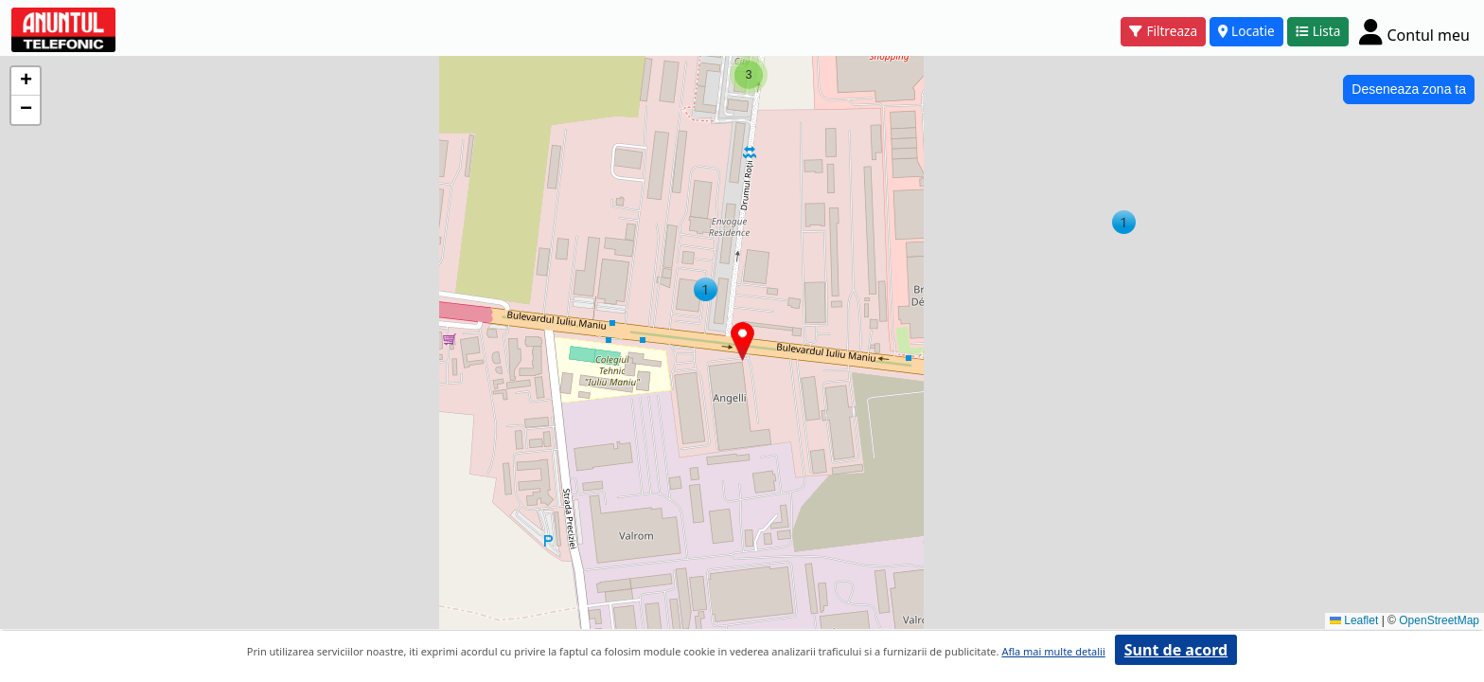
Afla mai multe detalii (1052, 651)
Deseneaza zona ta (1409, 89)
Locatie (1246, 31)
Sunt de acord (1176, 649)
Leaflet (1354, 620)
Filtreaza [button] (1163, 31)
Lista (1318, 31)
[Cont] (1414, 31)
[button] (1124, 222)
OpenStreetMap (1439, 620)
